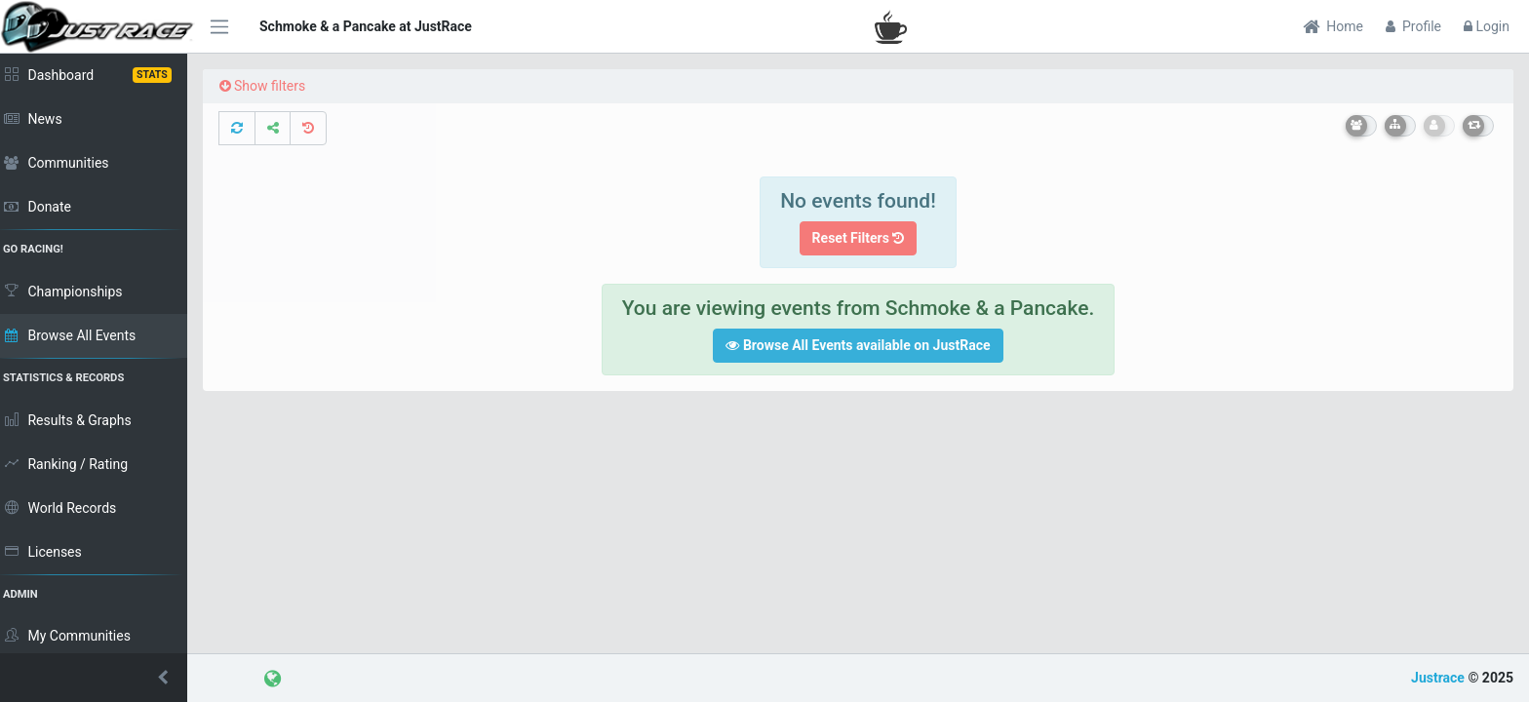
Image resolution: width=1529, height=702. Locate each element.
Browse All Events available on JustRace (861, 345)
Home (1333, 26)
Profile (1413, 26)
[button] (97, 677)
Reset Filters (862, 238)
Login (1486, 26)
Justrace (1438, 677)
